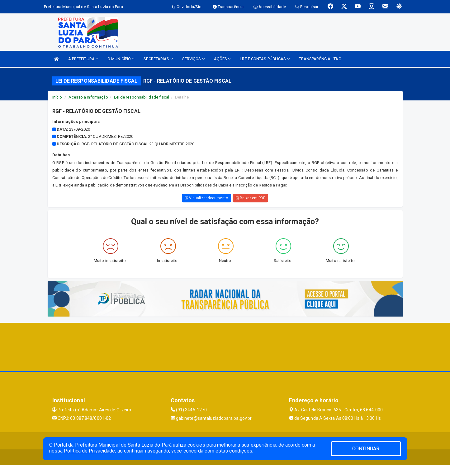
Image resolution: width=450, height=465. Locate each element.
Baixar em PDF (250, 198)
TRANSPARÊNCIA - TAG (320, 58)
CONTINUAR (366, 449)
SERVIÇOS (193, 58)
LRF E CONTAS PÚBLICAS (264, 58)
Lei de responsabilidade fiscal (141, 97)
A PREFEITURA (83, 58)
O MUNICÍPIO (120, 58)
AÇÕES (222, 58)
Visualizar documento (206, 198)
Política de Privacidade (89, 451)
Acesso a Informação (88, 97)
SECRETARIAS (158, 58)
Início (57, 97)
